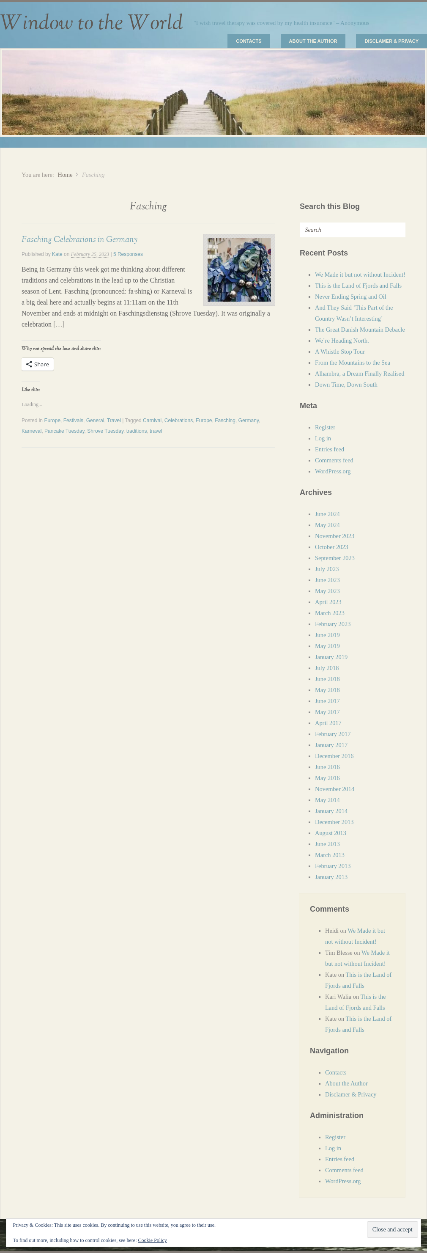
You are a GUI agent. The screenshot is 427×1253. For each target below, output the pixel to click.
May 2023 (327, 591)
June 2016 (327, 767)
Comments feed (334, 460)
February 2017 (332, 734)
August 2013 (330, 833)
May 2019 (327, 646)
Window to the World (91, 23)
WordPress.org (333, 471)
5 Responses (128, 254)
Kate (57, 254)
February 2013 (332, 866)
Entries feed (329, 449)
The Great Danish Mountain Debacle (360, 329)
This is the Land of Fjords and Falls (358, 285)
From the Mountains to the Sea (352, 362)
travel (156, 431)
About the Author (313, 41)
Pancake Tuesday (64, 431)
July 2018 (327, 668)
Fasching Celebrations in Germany (79, 239)
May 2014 (327, 800)
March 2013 (330, 855)
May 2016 (327, 778)
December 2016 (334, 756)
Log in (323, 438)
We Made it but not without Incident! (360, 274)
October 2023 (331, 547)
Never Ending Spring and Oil (350, 296)
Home (64, 174)
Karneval (31, 431)
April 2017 (328, 723)
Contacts (248, 41)
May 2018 (327, 690)
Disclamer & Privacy (391, 41)
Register (325, 427)
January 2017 (331, 745)
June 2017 (327, 701)
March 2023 (330, 613)
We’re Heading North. (342, 340)
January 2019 (331, 657)
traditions (136, 431)
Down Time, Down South (346, 384)
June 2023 (327, 580)
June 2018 (327, 679)
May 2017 (327, 712)
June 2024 (327, 514)
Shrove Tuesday (105, 431)
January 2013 (331, 877)
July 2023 (327, 569)
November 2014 (334, 789)
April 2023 (328, 602)
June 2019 (327, 635)
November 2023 (334, 536)
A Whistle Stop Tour (340, 351)
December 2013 (334, 822)
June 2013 (327, 844)
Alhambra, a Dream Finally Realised (359, 373)
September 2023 (335, 558)
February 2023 (332, 624)
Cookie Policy (152, 1240)
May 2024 (327, 525)
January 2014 (331, 811)
